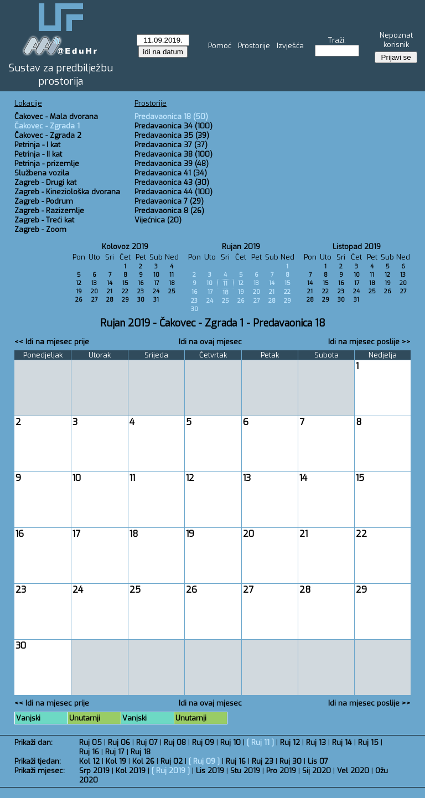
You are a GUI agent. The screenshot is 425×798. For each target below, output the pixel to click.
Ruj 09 (203, 742)
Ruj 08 (175, 742)
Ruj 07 (147, 742)
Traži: (337, 40)
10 (156, 274)
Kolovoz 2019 (125, 246)
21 (109, 291)
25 (171, 291)
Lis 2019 (210, 770)
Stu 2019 (245, 770)
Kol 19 (116, 761)
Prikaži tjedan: (37, 761)
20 (94, 291)
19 (79, 291)
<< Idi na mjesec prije (51, 341)
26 (78, 299)
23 (140, 291)
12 (78, 283)
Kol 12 (89, 761)
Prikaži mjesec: (39, 770)
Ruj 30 (290, 761)
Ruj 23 (262, 761)
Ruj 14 (342, 742)
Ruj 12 (290, 742)
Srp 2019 (94, 770)
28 (109, 299)
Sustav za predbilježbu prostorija (61, 74)
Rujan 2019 (241, 246)
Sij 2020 (316, 770)
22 (125, 291)
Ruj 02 (171, 761)
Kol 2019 (131, 770)
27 (94, 299)
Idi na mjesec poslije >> (369, 341)
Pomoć (219, 45)
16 (141, 283)
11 (171, 274)
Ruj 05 (90, 742)
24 (156, 291)
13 (94, 283)
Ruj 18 (141, 751)
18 (172, 283)
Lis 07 (318, 761)
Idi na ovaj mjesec (210, 341)
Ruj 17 (115, 751)
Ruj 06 (119, 742)
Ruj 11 (260, 742)
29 (125, 299)
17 (156, 283)
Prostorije (254, 45)
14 (109, 283)
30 (140, 299)
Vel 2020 (353, 770)
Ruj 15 (368, 742)
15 (125, 283)
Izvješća (290, 45)
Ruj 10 (230, 742)
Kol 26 (143, 761)
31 (156, 299)
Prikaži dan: (33, 742)
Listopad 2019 (357, 246)
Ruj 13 (316, 742)
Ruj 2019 (170, 770)
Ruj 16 (89, 751)
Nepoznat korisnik (396, 39)
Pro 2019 (281, 770)
